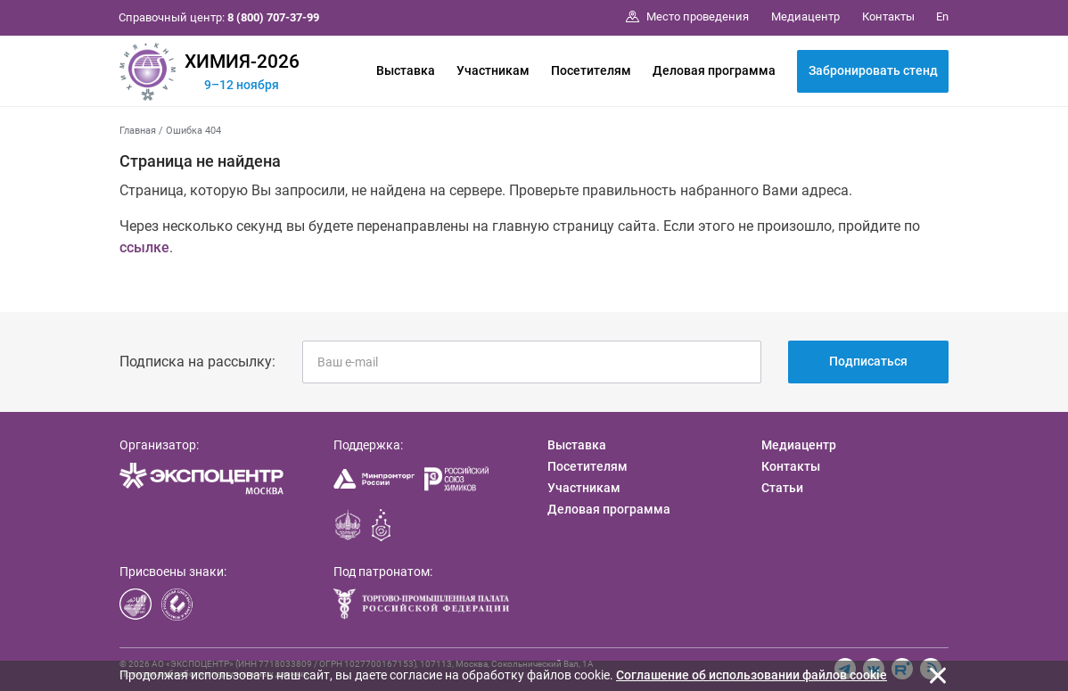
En (942, 16)
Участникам (493, 70)
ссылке (144, 247)
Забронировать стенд (873, 70)
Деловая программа (714, 70)
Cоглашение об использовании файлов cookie (751, 675)
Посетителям (591, 70)
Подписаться (868, 361)
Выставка (405, 70)
